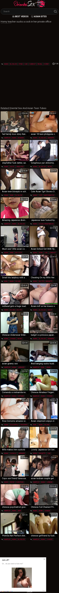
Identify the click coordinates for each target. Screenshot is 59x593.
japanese (21, 367)
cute (40, 195)
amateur (7, 138)
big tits (41, 281)
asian (6, 64)
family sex (20, 166)
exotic (12, 166)
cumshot (32, 64)
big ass (17, 281)
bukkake (21, 138)
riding (19, 338)
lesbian (49, 482)
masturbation (49, 195)
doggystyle (14, 424)
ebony (12, 482)
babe (12, 195)
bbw (19, 511)
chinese (13, 338)
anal (6, 281)
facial (39, 64)
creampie (50, 138)
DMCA (29, 592)
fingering (24, 424)
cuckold (13, 453)
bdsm (41, 252)
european (20, 482)
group (49, 310)
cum (25, 64)
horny (46, 64)
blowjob (13, 64)
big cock (18, 252)
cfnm (21, 64)
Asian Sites (40, 16)
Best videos (21, 16)
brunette (49, 281)
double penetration (46, 224)
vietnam (21, 396)
